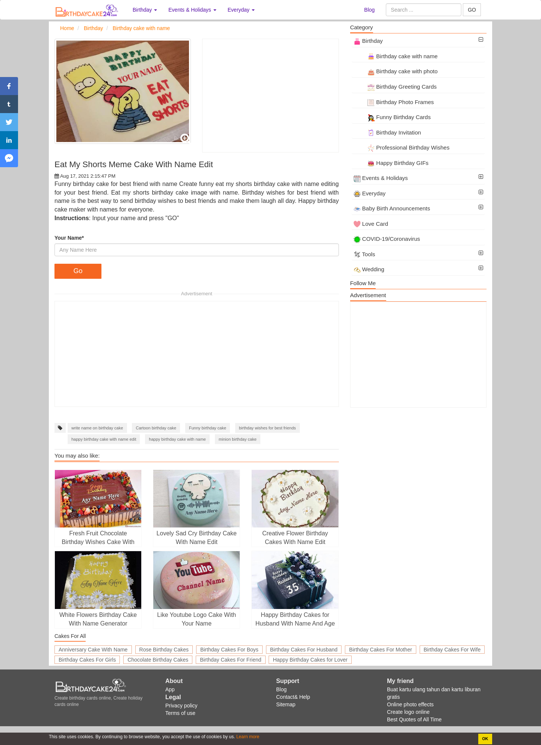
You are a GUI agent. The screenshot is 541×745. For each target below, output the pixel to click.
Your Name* (69, 238)
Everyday (370, 193)
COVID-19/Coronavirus (387, 239)
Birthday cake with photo (396, 71)
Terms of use (180, 713)
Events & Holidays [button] (192, 10)
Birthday (368, 41)
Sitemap (285, 704)
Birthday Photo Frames (394, 102)
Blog (369, 10)
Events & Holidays (381, 178)
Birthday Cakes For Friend (230, 660)
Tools (364, 254)
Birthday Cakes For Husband (304, 650)
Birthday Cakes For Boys (229, 650)
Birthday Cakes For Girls (87, 660)
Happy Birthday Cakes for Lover (310, 660)
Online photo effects (410, 704)
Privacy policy (181, 706)
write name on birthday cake (97, 428)
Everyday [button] (241, 10)
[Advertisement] (270, 95)
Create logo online (408, 712)
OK (485, 738)
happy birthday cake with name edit (103, 439)
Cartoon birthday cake (156, 428)
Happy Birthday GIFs (391, 163)
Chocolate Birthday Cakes (157, 660)
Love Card (371, 224)
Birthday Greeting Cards (395, 86)
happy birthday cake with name (177, 439)
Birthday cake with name (396, 56)
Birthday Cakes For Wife (452, 650)
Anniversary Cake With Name (93, 650)
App (170, 689)
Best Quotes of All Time (414, 719)
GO (472, 10)
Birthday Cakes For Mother (380, 650)
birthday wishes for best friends (267, 428)
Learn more (247, 736)
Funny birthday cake (207, 428)
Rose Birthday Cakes (164, 650)
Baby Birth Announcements (392, 208)
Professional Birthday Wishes (402, 147)
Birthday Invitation (387, 132)
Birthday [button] (145, 10)
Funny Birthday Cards (392, 117)
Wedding (369, 269)
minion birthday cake (238, 439)
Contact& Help (293, 697)
